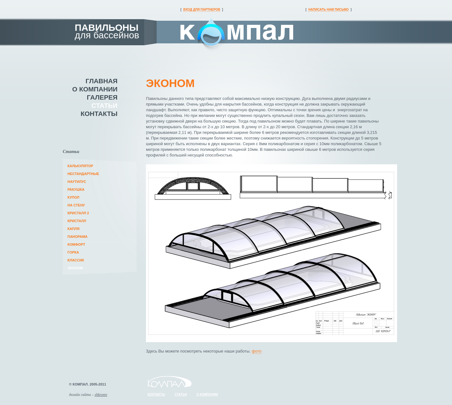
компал (236, 36)
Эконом (75, 268)
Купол (73, 197)
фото (256, 351)
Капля (73, 229)
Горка (73, 252)
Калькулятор (80, 166)
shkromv (101, 394)
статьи (104, 105)
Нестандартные (83, 174)
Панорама (77, 236)
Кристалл (76, 221)
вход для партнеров (201, 9)
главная (102, 81)
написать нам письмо (328, 9)
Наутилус (76, 181)
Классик (75, 260)
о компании (94, 89)
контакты (99, 113)
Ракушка (75, 189)
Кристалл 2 (78, 213)
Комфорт (76, 244)
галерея (102, 97)
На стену (76, 205)
